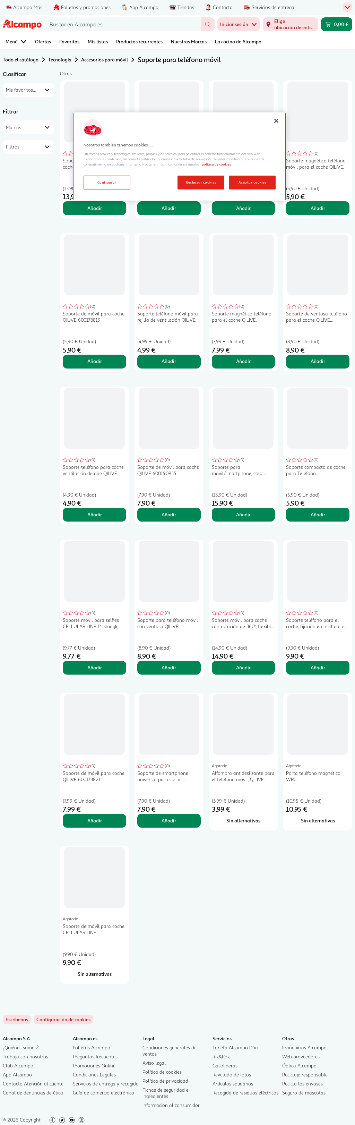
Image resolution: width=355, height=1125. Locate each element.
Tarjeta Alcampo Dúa (235, 1047)
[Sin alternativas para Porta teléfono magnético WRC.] (317, 821)
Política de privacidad (165, 1081)
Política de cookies (162, 1072)
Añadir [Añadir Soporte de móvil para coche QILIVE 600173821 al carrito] (94, 820)
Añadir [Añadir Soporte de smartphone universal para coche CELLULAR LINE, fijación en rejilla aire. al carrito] (169, 820)
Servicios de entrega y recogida (106, 1083)
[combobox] (123, 24)
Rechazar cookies (201, 182)
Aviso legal (154, 1063)
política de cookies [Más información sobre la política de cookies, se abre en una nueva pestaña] (216, 164)
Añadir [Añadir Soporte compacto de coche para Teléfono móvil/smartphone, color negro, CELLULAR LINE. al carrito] (318, 514)
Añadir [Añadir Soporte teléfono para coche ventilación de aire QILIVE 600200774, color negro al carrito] (94, 514)
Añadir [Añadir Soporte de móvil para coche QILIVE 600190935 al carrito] (169, 514)
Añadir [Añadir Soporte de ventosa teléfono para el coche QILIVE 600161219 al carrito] (318, 361)
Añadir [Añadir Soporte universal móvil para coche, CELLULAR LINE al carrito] (94, 208)
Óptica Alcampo (299, 1065)
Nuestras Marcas (189, 41)
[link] (63, 1019)
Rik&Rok (221, 1056)
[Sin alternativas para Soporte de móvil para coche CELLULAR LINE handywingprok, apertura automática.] (94, 974)
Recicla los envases (302, 1083)
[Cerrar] (276, 120)
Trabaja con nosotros (25, 1056)
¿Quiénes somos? (21, 1047)
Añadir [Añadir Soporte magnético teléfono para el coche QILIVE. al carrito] (243, 361)
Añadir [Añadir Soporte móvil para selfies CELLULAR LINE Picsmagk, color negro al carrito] (94, 667)
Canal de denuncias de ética (33, 1093)
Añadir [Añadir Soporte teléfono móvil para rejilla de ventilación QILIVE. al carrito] (169, 361)
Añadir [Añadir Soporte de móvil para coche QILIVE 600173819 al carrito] (94, 361)
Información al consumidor (171, 1105)
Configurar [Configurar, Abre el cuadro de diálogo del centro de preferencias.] (106, 182)
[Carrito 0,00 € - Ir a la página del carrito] (336, 24)
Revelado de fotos (232, 1074)
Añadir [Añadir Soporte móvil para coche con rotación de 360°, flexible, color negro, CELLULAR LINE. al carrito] (243, 667)
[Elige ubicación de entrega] (290, 24)
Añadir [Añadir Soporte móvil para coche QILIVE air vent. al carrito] (169, 208)
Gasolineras (225, 1065)
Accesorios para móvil (104, 59)
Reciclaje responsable (305, 1074)
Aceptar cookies (252, 182)
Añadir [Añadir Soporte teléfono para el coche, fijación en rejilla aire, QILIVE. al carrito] (318, 667)
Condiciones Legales (94, 1074)
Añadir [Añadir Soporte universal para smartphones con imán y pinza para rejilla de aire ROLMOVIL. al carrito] (243, 208)
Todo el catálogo (20, 59)
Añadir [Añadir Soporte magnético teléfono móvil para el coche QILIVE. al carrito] (318, 208)
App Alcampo (17, 1074)
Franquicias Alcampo (304, 1047)
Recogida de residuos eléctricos (245, 1093)
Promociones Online (94, 1065)
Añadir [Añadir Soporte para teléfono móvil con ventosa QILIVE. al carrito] (169, 667)
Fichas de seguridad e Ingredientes (165, 1093)
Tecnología (59, 59)
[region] (179, 156)
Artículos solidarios (233, 1083)
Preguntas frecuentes (95, 1056)
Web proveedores (301, 1056)
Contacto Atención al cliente (33, 1083)
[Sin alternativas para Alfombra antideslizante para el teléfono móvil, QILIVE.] (243, 821)
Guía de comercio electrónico (103, 1093)
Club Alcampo (18, 1065)
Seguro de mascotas (304, 1093)
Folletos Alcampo (91, 1047)
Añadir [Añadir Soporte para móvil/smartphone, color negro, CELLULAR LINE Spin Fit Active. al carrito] (243, 514)
